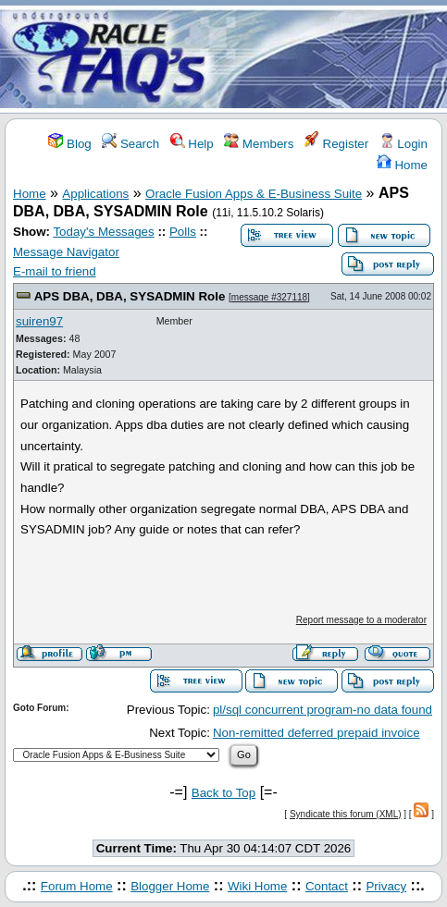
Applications (95, 194)
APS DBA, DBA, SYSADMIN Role (130, 296)
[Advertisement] (332, 58)
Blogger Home (169, 886)
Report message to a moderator (361, 620)
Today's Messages (103, 232)
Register (336, 144)
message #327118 (269, 297)
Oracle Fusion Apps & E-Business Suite (253, 194)
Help (192, 144)
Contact (326, 886)
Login (403, 144)
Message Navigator (66, 252)
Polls (182, 232)
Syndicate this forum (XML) (346, 814)
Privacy (386, 886)
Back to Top (223, 793)
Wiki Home (257, 886)
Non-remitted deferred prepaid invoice (316, 733)
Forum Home (77, 886)
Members (258, 144)
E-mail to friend (54, 271)
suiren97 (39, 321)
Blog (69, 144)
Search (130, 144)
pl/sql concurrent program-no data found (322, 710)
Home (402, 165)
